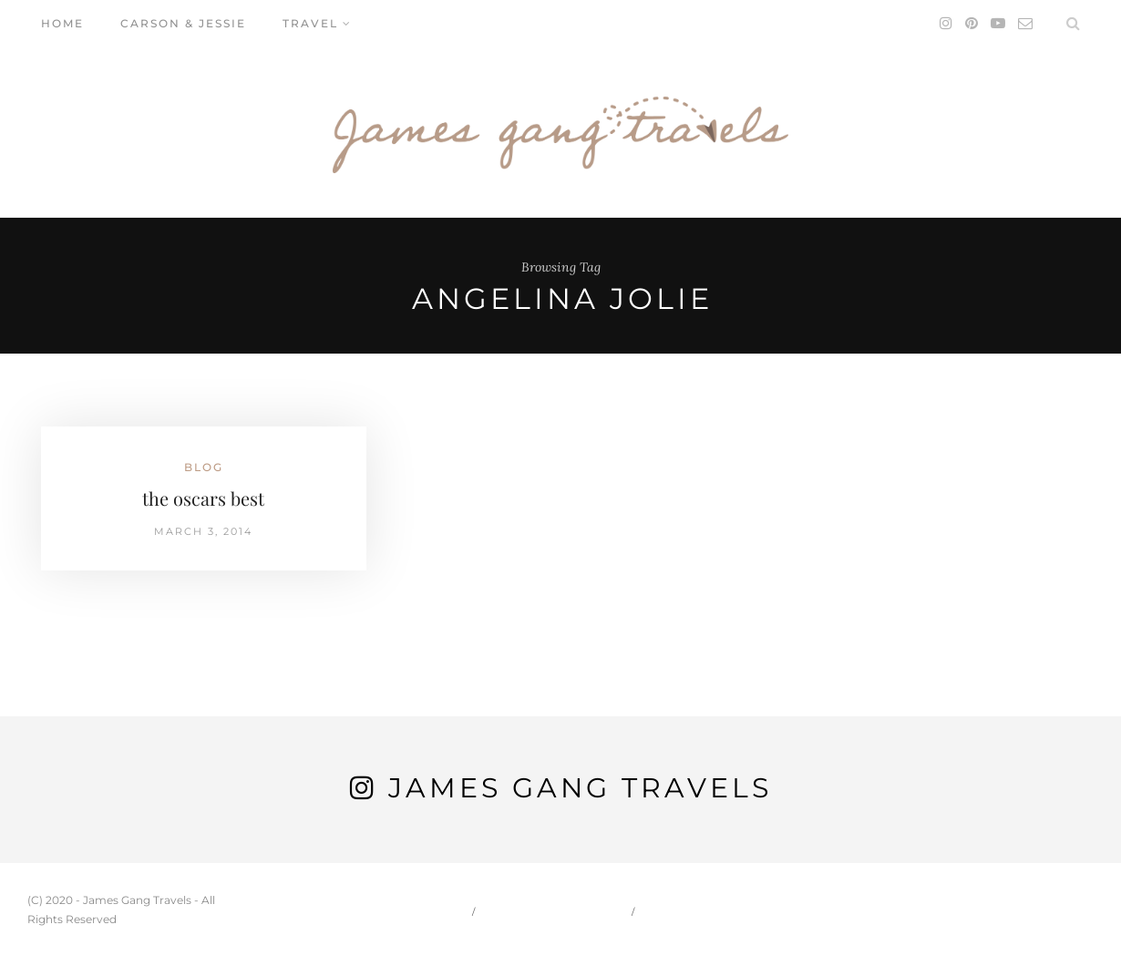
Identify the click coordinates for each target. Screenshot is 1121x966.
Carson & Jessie (183, 23)
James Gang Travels (580, 788)
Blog (203, 467)
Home (62, 23)
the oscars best (203, 498)
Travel (310, 23)
